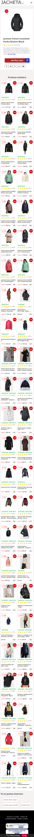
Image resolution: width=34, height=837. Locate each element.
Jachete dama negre (10, 800)
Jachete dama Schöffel (10, 805)
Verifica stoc (20, 60)
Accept (24, 835)
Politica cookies (22, 819)
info (14, 107)
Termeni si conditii (13, 817)
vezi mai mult (12, 54)
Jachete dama (25, 805)
